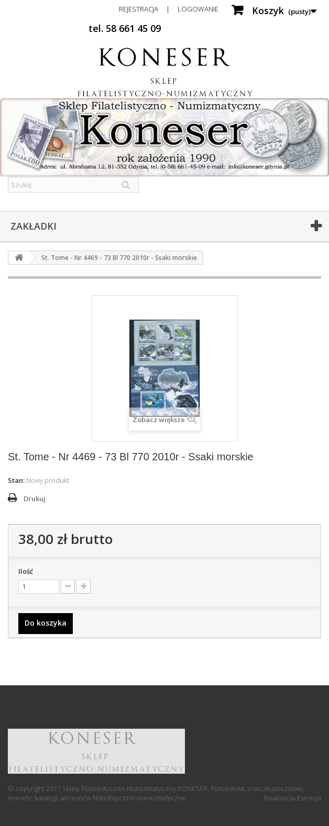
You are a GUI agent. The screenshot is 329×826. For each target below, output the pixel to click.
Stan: (16, 480)
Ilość (25, 571)
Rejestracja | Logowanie (168, 9)
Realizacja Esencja (292, 797)
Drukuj (35, 498)
